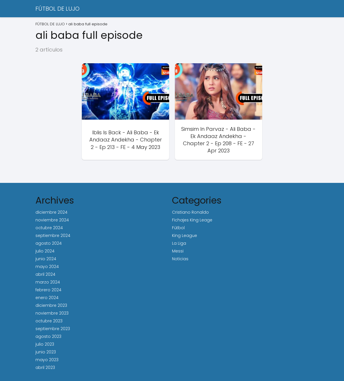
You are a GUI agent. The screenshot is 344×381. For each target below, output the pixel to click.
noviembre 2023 (52, 313)
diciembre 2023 (51, 305)
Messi (178, 251)
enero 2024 (46, 297)
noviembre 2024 (52, 220)
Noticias (180, 259)
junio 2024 (45, 259)
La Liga (179, 243)
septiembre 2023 (52, 329)
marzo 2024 (47, 282)
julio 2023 (44, 344)
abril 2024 (45, 274)
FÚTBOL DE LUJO (57, 9)
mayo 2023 (46, 360)
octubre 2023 (49, 321)
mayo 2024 (47, 266)
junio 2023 (45, 352)
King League (184, 235)
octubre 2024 (49, 228)
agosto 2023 (48, 336)
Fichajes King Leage (192, 220)
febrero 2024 (48, 290)
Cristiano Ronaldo (190, 212)
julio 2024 (44, 251)
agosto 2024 (48, 243)
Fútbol (178, 228)
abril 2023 (45, 367)
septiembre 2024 (52, 235)
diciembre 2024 (51, 212)
